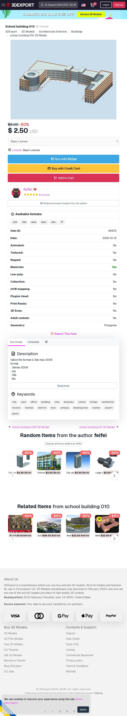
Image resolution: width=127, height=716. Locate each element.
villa (57, 402)
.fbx (24, 222)
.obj (53, 222)
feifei (27, 189)
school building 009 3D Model (30, 427)
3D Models (10, 633)
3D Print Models (13, 639)
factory (16, 407)
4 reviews (44, 194)
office (33, 402)
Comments (33, 342)
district (42, 407)
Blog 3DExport (12, 666)
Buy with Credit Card (63, 169)
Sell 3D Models (13, 655)
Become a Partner (15, 660)
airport (108, 407)
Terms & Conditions (77, 666)
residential (108, 402)
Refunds (71, 671)
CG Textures (11, 649)
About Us (11, 579)
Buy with (63, 159)
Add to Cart (63, 178)
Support (70, 633)
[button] (114, 475)
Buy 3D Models (15, 627)
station (96, 407)
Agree (83, 709)
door (53, 407)
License (70, 649)
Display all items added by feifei (64, 443)
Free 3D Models (13, 644)
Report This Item (66, 334)
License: (17, 150)
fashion (29, 407)
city (14, 402)
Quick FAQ (72, 644)
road (23, 402)
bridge (93, 402)
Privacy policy (74, 660)
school (81, 402)
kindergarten (80, 407)
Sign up (119, 4)
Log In (106, 4)
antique (64, 407)
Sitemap (98, 693)
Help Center (73, 639)
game (15, 413)
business (69, 402)
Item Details (16, 342)
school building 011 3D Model (97, 427)
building (45, 402)
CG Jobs (9, 671)
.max (33, 222)
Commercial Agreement (79, 655)
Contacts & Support (81, 627)
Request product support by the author (63, 203)
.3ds (14, 222)
